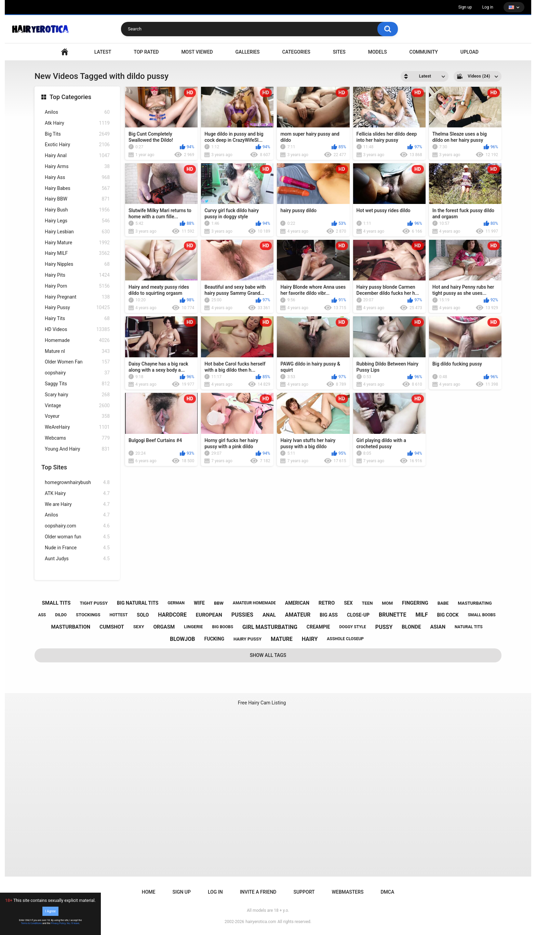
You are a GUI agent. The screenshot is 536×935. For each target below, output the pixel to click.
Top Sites (54, 467)
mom (387, 603)
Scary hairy (77, 395)
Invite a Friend (258, 892)
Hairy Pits (77, 275)
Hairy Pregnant (77, 297)
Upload (469, 52)
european (209, 615)
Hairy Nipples (77, 264)
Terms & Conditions (31, 923)
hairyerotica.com (260, 921)
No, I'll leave (73, 923)
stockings (88, 614)
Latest (102, 52)
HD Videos (77, 329)
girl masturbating (269, 627)
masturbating (475, 603)
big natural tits (137, 603)
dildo (61, 615)
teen (367, 603)
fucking (214, 639)
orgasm (164, 627)
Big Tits (77, 134)
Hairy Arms (77, 166)
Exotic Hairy (77, 145)
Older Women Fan (77, 362)
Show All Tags (268, 655)
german (176, 603)
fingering (415, 603)
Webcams (77, 438)
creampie (318, 627)
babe (443, 603)
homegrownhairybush (77, 482)
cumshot (111, 627)
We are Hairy (77, 504)
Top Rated (146, 52)
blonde (411, 627)
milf (421, 614)
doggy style (352, 626)
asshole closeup (345, 638)
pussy (383, 627)
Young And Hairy (77, 449)
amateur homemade (254, 603)
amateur (297, 614)
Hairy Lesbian (77, 232)
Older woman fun (77, 537)
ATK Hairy (77, 493)
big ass (329, 615)
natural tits (469, 626)
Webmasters (348, 892)
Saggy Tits (77, 384)
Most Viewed (197, 52)
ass (42, 615)
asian (438, 627)
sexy (138, 626)
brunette (392, 614)
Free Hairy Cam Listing (262, 702)
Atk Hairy (77, 123)
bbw (219, 603)
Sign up (465, 7)
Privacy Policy (58, 923)
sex (348, 603)
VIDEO (64, 52)
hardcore (172, 614)
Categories (296, 52)
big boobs (222, 626)
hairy (310, 639)
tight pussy (94, 603)
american (297, 603)
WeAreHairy (77, 427)
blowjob (182, 639)
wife (199, 603)
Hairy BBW (77, 199)
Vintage (77, 406)
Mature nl (77, 351)
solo (143, 615)
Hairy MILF (77, 253)
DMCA (387, 892)
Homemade (77, 340)
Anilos (77, 112)
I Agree (50, 911)
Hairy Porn (77, 286)
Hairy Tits (77, 318)
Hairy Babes (77, 188)
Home (149, 892)
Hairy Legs (77, 221)
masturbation (70, 627)
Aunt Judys (77, 559)
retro (327, 603)
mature (282, 639)
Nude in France (77, 548)
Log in (487, 7)
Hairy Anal (77, 156)
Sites (339, 52)
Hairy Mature (77, 243)
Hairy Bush (77, 210)
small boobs (481, 615)
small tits (56, 603)
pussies (242, 614)
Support (303, 892)
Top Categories (70, 96)
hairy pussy (247, 639)
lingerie (193, 626)
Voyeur (77, 416)
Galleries (248, 52)
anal (269, 615)
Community (424, 52)
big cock (447, 615)
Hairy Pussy (77, 308)
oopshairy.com (77, 526)
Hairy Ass (77, 177)
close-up (358, 615)
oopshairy (77, 373)
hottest (118, 615)
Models (377, 52)
